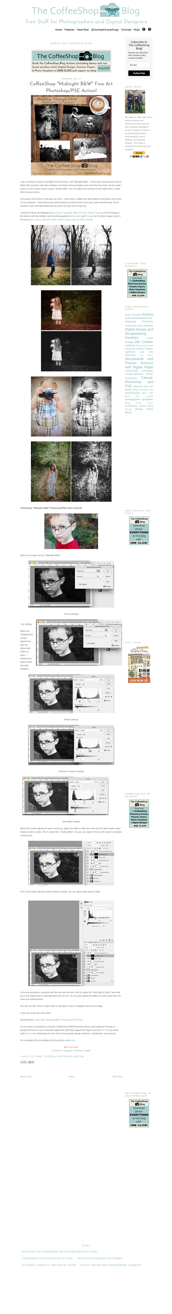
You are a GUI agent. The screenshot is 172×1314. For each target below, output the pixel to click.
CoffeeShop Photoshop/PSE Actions (47, 1258)
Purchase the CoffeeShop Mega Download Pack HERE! (60, 1252)
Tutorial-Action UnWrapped (139, 371)
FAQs (137, 29)
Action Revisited (133, 315)
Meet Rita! (83, 29)
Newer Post (25, 1076)
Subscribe (139, 73)
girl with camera (84, 219)
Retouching (130, 355)
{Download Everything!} (105, 29)
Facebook (67, 213)
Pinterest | (79, 1050)
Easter (150, 338)
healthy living (131, 390)
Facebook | (57, 1050)
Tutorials (126, 29)
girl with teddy (49, 219)
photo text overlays (139, 396)
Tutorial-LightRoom (134, 374)
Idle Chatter (144, 342)
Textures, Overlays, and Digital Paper (49, 1265)
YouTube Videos (86, 213)
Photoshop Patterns (134, 349)
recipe (127, 403)
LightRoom (130, 345)
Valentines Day (140, 386)
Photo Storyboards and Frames (100, 1258)
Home (58, 29)
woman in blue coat (66, 219)
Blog (75, 213)
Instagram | (68, 1050)
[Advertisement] (139, 215)
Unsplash (76, 216)
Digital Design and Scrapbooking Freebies (139, 333)
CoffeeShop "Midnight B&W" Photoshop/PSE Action (58, 1020)
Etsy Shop (56, 213)
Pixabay (99, 213)
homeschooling (132, 393)
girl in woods (35, 219)
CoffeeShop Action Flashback (139, 326)
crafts (150, 386)
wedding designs (144, 403)
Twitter (87, 1050)
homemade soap (146, 390)
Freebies (69, 29)
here (103, 1030)
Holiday (129, 342)
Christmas (147, 321)
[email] (139, 65)
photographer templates (139, 399)
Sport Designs (146, 355)
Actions (36, 1056)
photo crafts (147, 393)
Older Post (117, 1076)
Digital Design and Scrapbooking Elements (111, 1265)
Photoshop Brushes (144, 345)
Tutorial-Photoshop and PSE (64, 1056)
